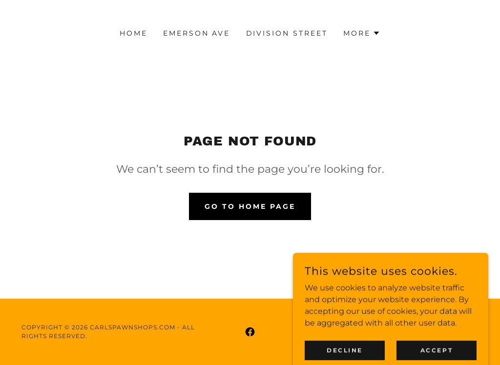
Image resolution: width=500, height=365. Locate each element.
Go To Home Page (250, 206)
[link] (250, 332)
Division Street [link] (287, 33)
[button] (361, 33)
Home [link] (133, 33)
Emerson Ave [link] (196, 33)
